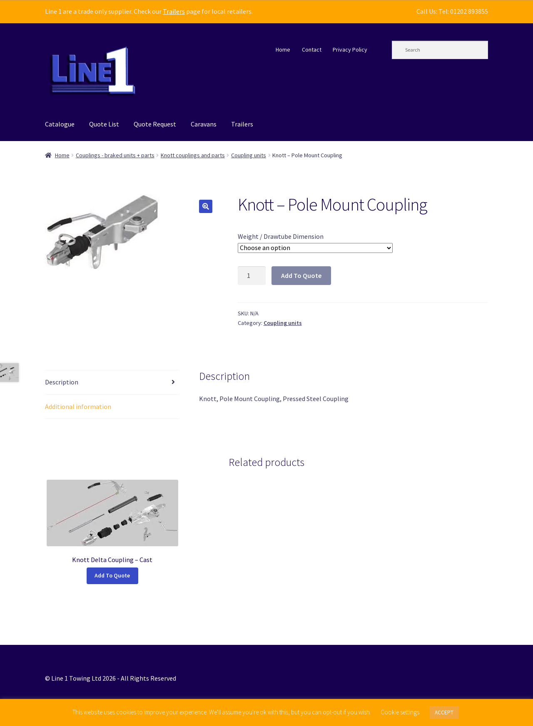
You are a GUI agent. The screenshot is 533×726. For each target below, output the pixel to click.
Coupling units (248, 155)
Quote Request (155, 124)
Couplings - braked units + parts (115, 155)
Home (283, 49)
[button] (205, 206)
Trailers (174, 11)
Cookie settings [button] (400, 712)
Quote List (104, 124)
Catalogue (60, 124)
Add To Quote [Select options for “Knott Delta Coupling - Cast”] (112, 575)
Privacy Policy (350, 49)
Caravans (204, 124)
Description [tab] (61, 382)
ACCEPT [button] (444, 712)
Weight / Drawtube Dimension (281, 236)
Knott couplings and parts (193, 155)
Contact (311, 49)
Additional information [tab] (78, 406)
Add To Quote (301, 275)
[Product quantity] (252, 275)
